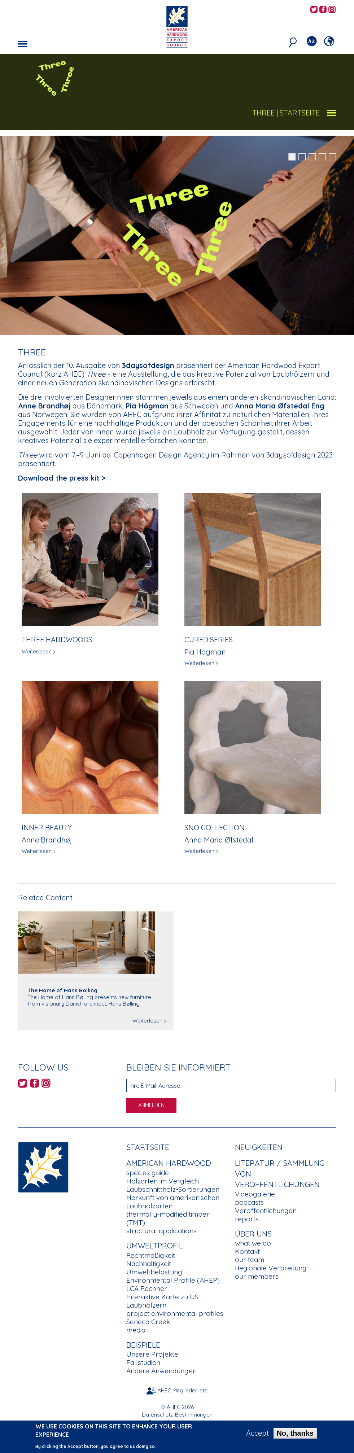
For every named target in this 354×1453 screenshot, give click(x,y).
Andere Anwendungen (161, 1370)
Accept (257, 1434)
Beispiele (143, 1344)
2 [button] (302, 157)
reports (247, 1219)
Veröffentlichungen (266, 1210)
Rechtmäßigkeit (150, 1255)
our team (249, 1259)
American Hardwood (168, 1163)
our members (257, 1276)
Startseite (147, 1147)
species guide (147, 1172)
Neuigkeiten (259, 1147)
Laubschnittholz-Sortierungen (172, 1189)
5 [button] (332, 157)
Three (263, 112)
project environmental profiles (174, 1313)
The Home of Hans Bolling (62, 990)
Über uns (253, 1233)
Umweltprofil (154, 1245)
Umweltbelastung (154, 1272)
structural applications (161, 1230)
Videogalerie (255, 1194)
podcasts (249, 1202)
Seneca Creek (148, 1321)
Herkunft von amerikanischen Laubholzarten (172, 1201)
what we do (253, 1243)
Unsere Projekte (152, 1354)
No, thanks (295, 1434)
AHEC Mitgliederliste (182, 1390)
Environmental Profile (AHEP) (173, 1280)
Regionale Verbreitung (271, 1268)
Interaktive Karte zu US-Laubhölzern (163, 1300)
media (135, 1330)
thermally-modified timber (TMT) (167, 1218)
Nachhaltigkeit (148, 1263)
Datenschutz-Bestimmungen (177, 1414)
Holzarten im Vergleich (162, 1181)
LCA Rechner (146, 1288)
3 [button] (312, 157)
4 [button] (322, 157)
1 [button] (292, 157)
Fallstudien (143, 1362)
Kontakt (247, 1251)
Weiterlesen (37, 651)
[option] (177, 235)
